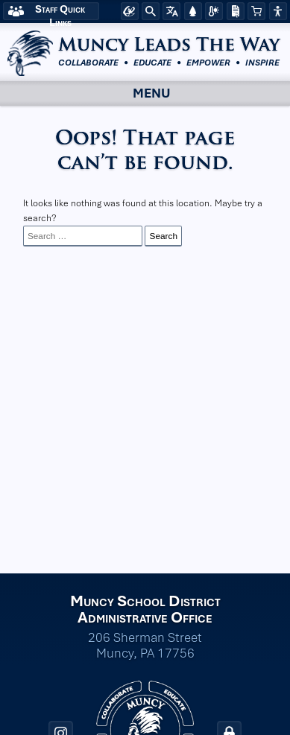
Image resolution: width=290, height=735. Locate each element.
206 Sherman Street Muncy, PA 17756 (145, 645)
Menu (138, 93)
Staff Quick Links (60, 11)
